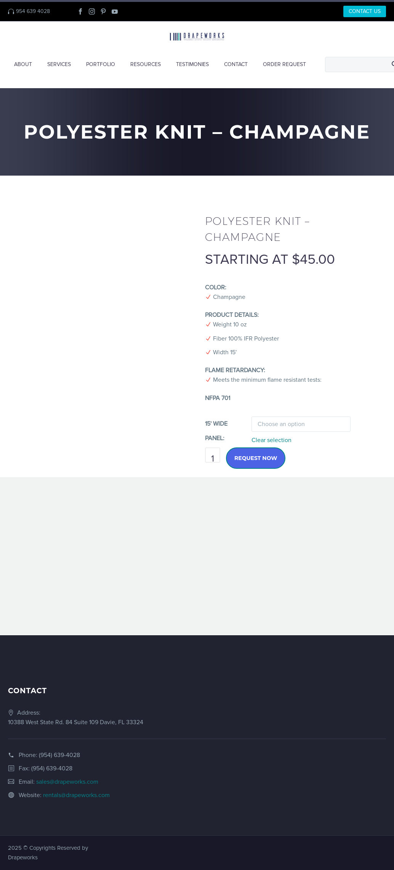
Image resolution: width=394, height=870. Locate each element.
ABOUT (23, 64)
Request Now (255, 458)
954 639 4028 (33, 11)
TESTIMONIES (192, 64)
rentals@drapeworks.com (76, 795)
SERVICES (59, 64)
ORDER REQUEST (284, 64)
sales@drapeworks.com (67, 782)
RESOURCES (145, 64)
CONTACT (236, 64)
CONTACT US (365, 11)
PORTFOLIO (100, 64)
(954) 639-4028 (59, 755)
